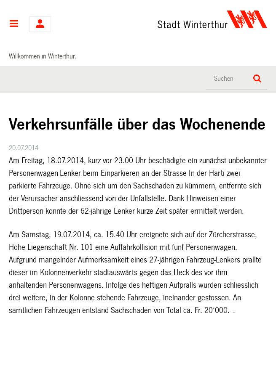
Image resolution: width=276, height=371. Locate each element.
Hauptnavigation (14, 24)
